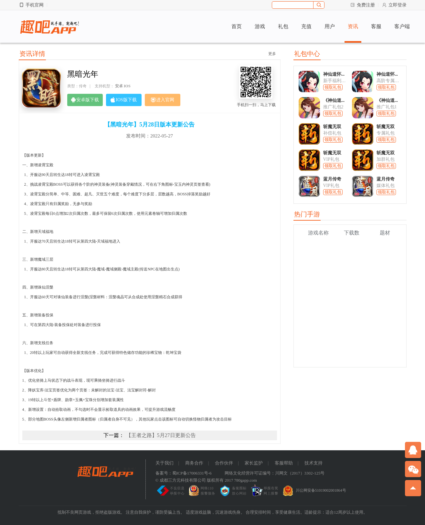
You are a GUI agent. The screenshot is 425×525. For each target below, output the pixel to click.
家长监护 (254, 463)
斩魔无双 (332, 126)
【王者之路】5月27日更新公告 (161, 435)
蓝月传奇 (332, 179)
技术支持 (313, 463)
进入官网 (162, 99)
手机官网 (31, 4)
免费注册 (362, 4)
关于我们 (164, 463)
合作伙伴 (224, 463)
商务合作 (194, 463)
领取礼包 (332, 87)
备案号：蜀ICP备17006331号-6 (183, 473)
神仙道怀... (334, 74)
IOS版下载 (124, 100)
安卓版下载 (85, 100)
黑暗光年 (82, 74)
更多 (272, 53)
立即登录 (394, 4)
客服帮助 (284, 463)
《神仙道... (334, 100)
